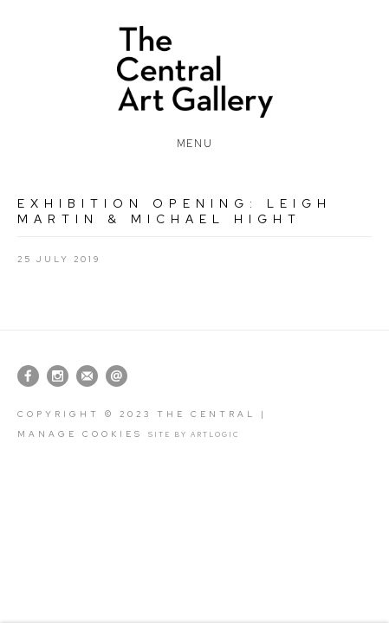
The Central (194, 72)
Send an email (116, 376)
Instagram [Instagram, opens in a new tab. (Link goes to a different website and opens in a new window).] (57, 376)
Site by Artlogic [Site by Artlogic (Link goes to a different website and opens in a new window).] (194, 434)
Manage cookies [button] (80, 434)
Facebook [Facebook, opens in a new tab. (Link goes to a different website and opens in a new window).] (28, 376)
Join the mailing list (87, 376)
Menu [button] (194, 140)
